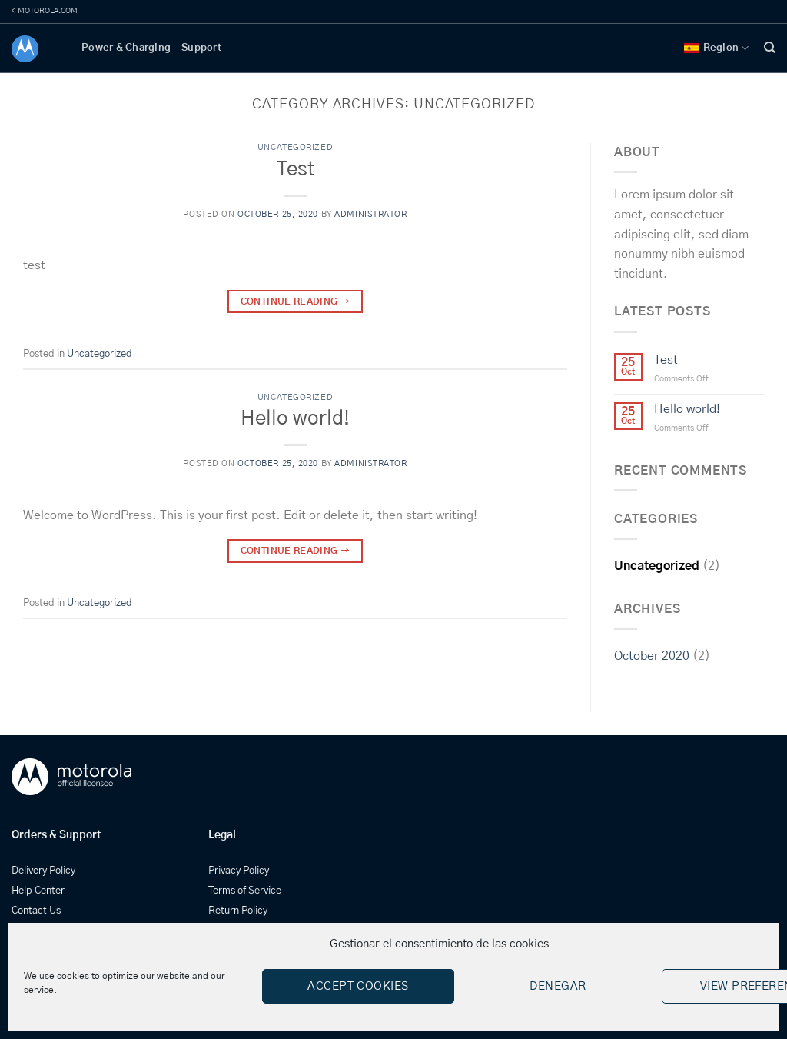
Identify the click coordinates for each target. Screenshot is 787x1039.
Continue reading (295, 302)
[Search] (769, 47)
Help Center (38, 891)
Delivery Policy (43, 871)
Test (295, 169)
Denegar (558, 986)
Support (201, 48)
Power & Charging (126, 48)
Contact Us (36, 911)
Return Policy (237, 911)
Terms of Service (244, 891)
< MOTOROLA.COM (45, 11)
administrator (370, 214)
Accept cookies (357, 986)
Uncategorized (295, 147)
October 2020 (651, 656)
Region (716, 48)
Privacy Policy (238, 871)
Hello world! (295, 418)
